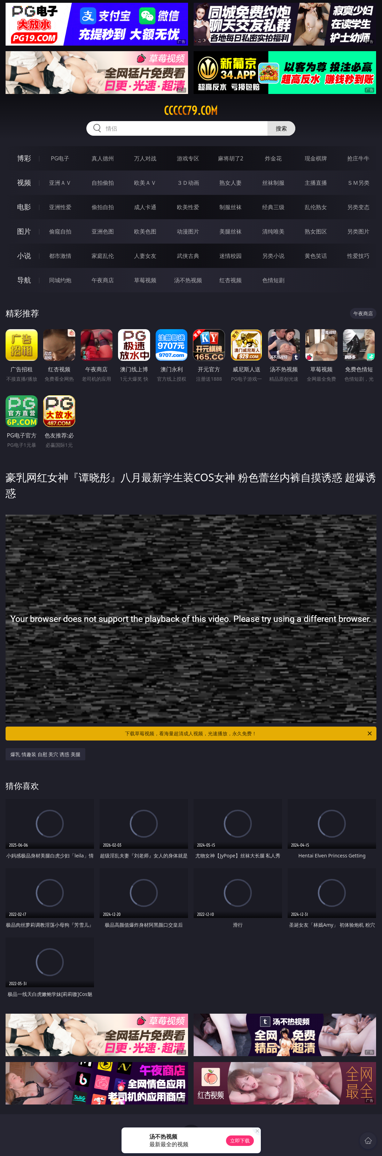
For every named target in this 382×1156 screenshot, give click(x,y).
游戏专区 (188, 158)
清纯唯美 (273, 231)
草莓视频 (145, 280)
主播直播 (316, 183)
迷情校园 (230, 256)
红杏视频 (230, 280)
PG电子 (60, 158)
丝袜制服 (273, 183)
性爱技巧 (358, 256)
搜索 (281, 128)
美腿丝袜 (230, 231)
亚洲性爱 (60, 207)
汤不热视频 (188, 280)
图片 (24, 231)
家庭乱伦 (103, 256)
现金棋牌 (316, 158)
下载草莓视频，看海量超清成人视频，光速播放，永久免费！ (249, 733)
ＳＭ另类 (358, 183)
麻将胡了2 (230, 158)
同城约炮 (60, 280)
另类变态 (358, 207)
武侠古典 (188, 256)
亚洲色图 (103, 231)
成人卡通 (145, 207)
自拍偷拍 (103, 183)
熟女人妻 (230, 183)
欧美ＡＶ (145, 183)
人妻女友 (145, 256)
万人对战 (145, 158)
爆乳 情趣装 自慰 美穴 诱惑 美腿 (45, 754)
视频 (24, 182)
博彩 (24, 158)
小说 (24, 255)
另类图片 (358, 231)
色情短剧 (273, 280)
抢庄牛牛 (358, 158)
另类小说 (273, 256)
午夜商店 (103, 280)
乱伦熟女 (316, 207)
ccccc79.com (191, 111)
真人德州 (103, 158)
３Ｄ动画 (188, 183)
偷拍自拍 (103, 207)
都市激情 (60, 256)
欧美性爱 (188, 207)
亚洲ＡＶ (60, 183)
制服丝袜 (230, 207)
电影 (24, 207)
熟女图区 (316, 231)
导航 (24, 280)
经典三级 (273, 207)
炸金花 (273, 158)
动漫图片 (188, 231)
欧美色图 (145, 231)
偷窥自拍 (60, 231)
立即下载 (240, 1140)
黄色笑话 (316, 256)
